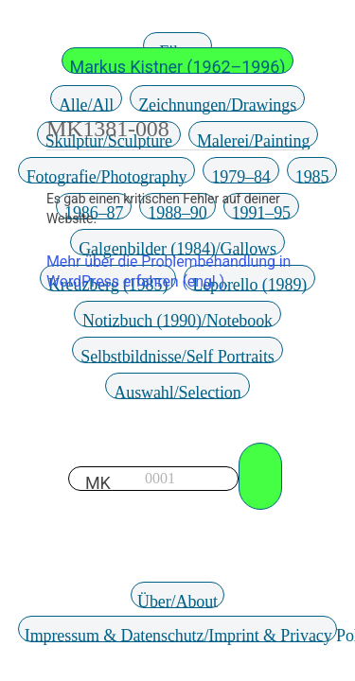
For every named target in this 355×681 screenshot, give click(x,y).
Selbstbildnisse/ (177, 355)
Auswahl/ (177, 391)
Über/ (177, 600)
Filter (177, 51)
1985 (312, 175)
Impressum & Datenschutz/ (181, 634)
